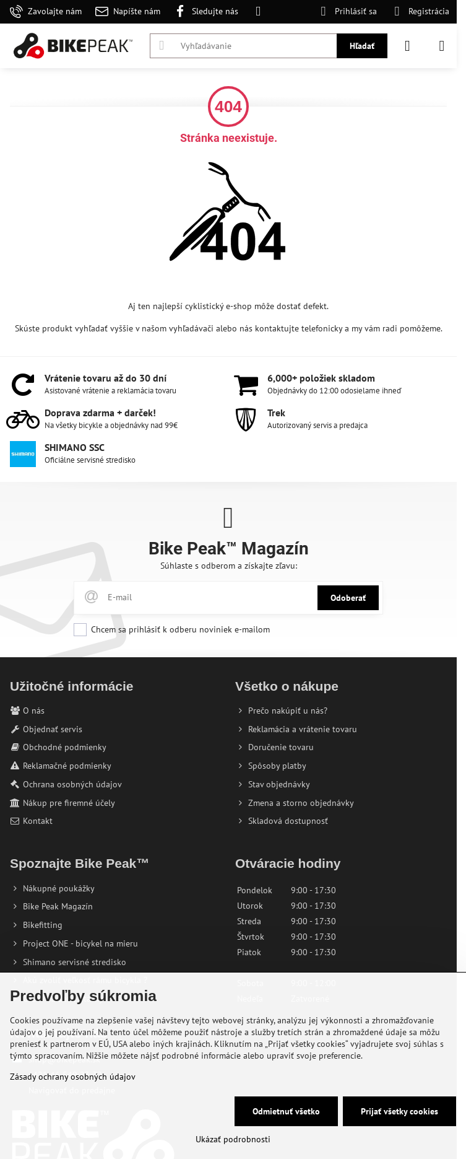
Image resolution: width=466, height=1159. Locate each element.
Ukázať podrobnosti (233, 1139)
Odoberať (348, 597)
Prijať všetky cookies (399, 1111)
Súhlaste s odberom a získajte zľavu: (228, 565)
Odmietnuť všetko (286, 1111)
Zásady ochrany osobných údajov (73, 1076)
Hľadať (362, 45)
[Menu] (442, 45)
